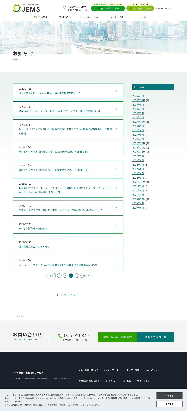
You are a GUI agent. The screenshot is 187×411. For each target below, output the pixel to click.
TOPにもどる (68, 295)
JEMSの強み (111, 381)
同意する (169, 395)
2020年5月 (138, 207)
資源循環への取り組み (89, 381)
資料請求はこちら (140, 8)
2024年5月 (138, 113)
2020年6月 (138, 203)
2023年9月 (138, 126)
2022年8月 (138, 160)
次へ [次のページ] (84, 275)
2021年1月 (138, 194)
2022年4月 (138, 173)
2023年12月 (138, 121)
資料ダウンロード (155, 337)
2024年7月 (138, 109)
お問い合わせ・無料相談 (117, 337)
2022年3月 (138, 177)
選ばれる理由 (41, 17)
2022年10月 (138, 152)
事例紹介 (127, 381)
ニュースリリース (144, 17)
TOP (14, 316)
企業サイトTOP (163, 8)
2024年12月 (138, 100)
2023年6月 (138, 134)
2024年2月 (138, 117)
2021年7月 (138, 186)
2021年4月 (138, 190)
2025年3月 (138, 96)
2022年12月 (138, 143)
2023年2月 (138, 139)
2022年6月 (138, 169)
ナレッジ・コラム (89, 17)
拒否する (169, 404)
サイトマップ (143, 381)
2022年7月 (138, 164)
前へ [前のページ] (51, 275)
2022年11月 (138, 147)
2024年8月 (138, 104)
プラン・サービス (112, 370)
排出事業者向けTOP (88, 370)
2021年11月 (138, 182)
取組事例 (63, 17)
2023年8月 (138, 130)
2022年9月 (138, 156)
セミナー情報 (116, 17)
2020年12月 (138, 199)
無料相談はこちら (108, 8)
